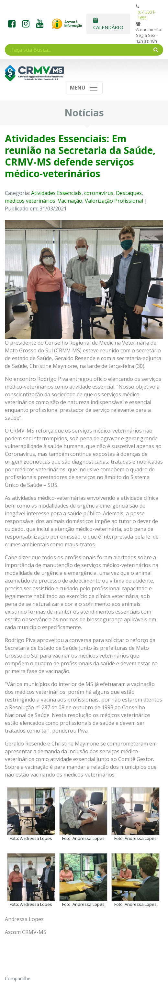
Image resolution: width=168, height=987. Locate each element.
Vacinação (70, 200)
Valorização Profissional (114, 200)
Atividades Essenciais (56, 193)
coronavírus (98, 193)
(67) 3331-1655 (147, 15)
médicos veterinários (30, 200)
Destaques (129, 193)
